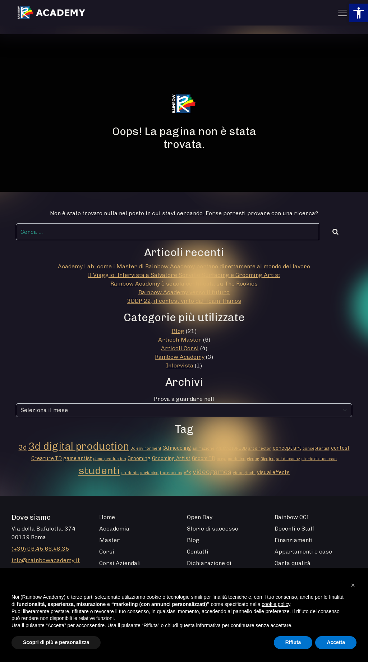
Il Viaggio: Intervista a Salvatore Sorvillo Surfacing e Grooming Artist (184, 275)
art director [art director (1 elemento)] (259, 448)
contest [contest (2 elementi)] (340, 448)
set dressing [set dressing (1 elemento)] (288, 459)
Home (107, 517)
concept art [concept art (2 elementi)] (287, 448)
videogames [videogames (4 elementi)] (212, 472)
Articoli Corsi (180, 348)
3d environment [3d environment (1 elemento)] (145, 448)
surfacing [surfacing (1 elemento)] (149, 473)
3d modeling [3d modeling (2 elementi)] (177, 448)
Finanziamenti (294, 540)
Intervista (179, 365)
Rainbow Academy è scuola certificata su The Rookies (184, 283)
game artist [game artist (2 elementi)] (77, 458)
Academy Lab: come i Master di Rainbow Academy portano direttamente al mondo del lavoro (184, 266)
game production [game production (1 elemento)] (109, 459)
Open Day (199, 517)
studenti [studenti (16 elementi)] (99, 470)
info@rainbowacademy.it (46, 560)
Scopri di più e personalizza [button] (56, 642)
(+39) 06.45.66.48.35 (40, 548)
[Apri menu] (342, 13)
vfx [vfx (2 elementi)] (187, 472)
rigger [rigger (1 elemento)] (253, 459)
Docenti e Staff (294, 528)
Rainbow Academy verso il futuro (184, 292)
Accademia (114, 528)
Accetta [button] (336, 642)
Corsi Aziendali (120, 563)
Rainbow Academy (179, 356)
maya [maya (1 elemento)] (221, 459)
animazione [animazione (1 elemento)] (204, 448)
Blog (178, 331)
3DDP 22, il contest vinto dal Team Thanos (184, 300)
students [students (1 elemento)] (130, 473)
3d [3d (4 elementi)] (23, 447)
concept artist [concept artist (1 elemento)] (316, 448)
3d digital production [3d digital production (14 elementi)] (78, 446)
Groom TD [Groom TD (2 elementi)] (203, 458)
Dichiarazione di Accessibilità (209, 567)
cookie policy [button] (276, 604)
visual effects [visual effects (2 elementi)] (273, 472)
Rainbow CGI (292, 517)
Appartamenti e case (303, 551)
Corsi (106, 551)
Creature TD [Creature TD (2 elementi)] (46, 458)
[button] (358, 13)
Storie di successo (212, 528)
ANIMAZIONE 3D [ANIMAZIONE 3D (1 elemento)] (231, 448)
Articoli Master (180, 339)
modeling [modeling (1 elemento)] (236, 459)
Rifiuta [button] (293, 642)
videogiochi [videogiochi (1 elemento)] (244, 473)
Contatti (197, 551)
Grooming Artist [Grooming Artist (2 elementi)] (171, 458)
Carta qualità (292, 563)
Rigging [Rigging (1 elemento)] (268, 459)
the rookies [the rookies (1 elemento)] (171, 473)
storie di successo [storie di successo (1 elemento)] (319, 459)
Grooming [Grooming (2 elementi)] (139, 458)
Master (109, 540)
